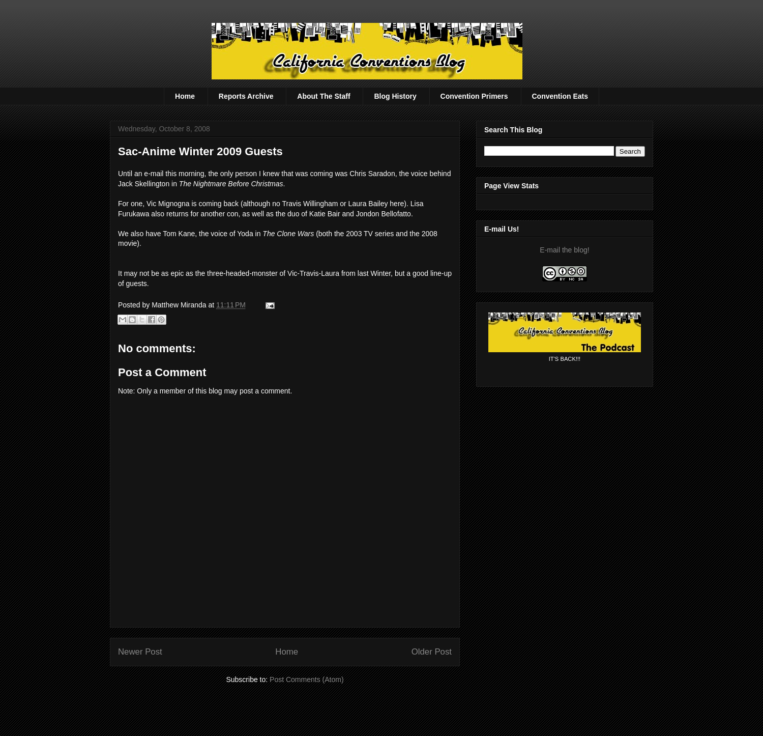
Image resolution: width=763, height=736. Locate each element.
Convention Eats (560, 96)
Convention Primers (474, 96)
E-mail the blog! (564, 250)
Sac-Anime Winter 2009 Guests (200, 151)
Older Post (432, 652)
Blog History (395, 96)
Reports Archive (246, 96)
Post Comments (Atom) (306, 679)
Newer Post (140, 652)
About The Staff (323, 96)
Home (185, 96)
